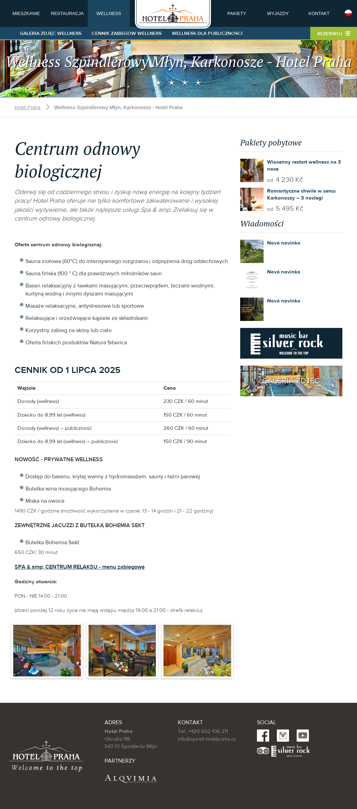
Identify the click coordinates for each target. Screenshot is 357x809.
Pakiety (236, 13)
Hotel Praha (27, 107)
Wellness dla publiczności (207, 33)
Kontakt (319, 13)
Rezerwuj (333, 34)
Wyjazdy (278, 13)
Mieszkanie (26, 13)
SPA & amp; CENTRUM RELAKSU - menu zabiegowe (80, 566)
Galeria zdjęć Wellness (50, 33)
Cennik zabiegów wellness (126, 33)
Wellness (109, 13)
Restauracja (67, 13)
